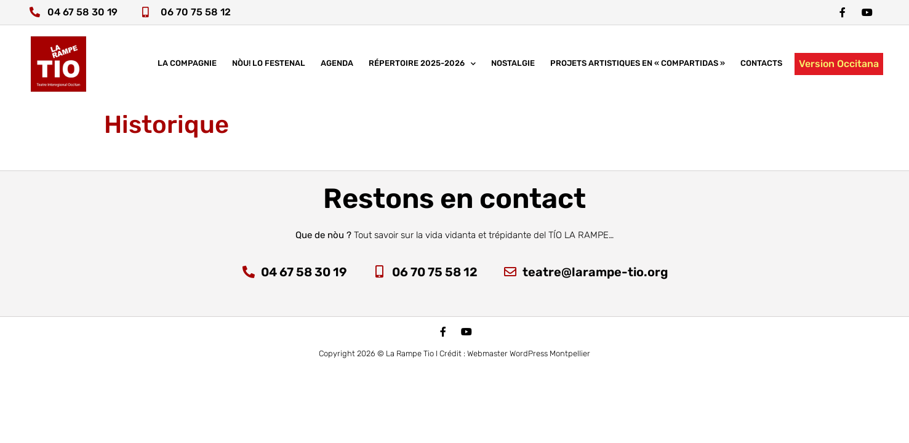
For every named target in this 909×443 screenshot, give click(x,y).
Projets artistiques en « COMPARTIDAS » (637, 64)
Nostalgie (513, 64)
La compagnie (187, 64)
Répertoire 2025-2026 (422, 65)
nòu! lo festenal (268, 64)
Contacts (761, 64)
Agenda (337, 64)
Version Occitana (839, 64)
